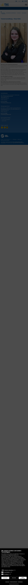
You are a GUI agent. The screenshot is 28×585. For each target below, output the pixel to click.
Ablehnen (5, 577)
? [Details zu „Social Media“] (11, 572)
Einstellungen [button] (20, 581)
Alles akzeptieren (22, 578)
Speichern (14, 577)
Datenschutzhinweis (13, 581)
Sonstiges (6, 574)
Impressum (7, 581)
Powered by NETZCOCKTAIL (14, 583)
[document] (14, 559)
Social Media (6, 572)
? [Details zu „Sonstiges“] (10, 574)
